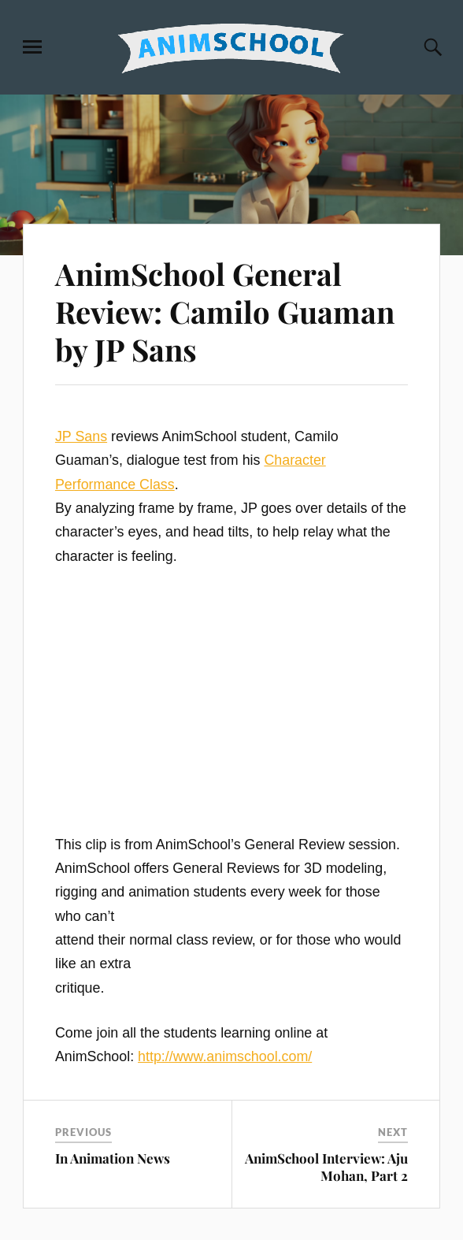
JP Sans (81, 436)
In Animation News (112, 1158)
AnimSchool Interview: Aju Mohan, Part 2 (326, 1166)
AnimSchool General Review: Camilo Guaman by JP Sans (224, 311)
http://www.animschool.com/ (225, 1056)
